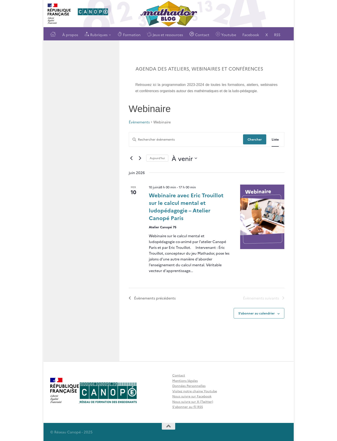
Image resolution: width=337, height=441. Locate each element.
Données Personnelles (189, 385)
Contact (199, 34)
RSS (277, 34)
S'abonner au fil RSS (187, 406)
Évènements (139, 121)
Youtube (226, 34)
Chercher (255, 139)
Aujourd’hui (157, 158)
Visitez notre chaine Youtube (194, 391)
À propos (70, 34)
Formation (129, 34)
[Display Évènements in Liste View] (275, 139)
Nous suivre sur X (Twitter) (192, 401)
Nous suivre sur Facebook (192, 396)
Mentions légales (185, 380)
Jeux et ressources (165, 34)
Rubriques (96, 34)
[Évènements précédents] (131, 158)
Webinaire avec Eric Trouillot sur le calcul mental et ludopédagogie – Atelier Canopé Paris (186, 206)
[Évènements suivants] (140, 158)
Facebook (250, 34)
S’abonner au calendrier (256, 313)
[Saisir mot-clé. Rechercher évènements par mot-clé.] (186, 139)
